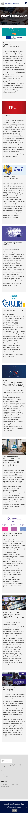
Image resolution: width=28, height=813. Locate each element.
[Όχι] (26, 807)
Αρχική (3, 774)
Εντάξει (14, 810)
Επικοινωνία (4, 776)
